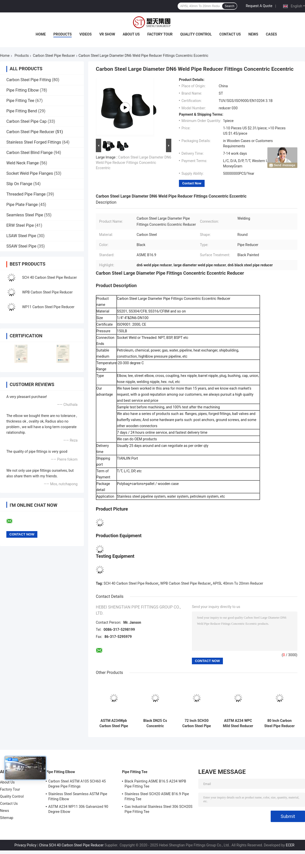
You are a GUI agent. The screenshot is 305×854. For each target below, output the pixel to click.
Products (62, 34)
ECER (290, 845)
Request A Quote (259, 6)
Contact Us (230, 34)
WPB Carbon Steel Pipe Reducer (47, 292)
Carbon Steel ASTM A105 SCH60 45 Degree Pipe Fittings (77, 783)
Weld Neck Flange (22, 163)
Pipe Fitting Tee (20, 100)
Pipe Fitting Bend (21, 111)
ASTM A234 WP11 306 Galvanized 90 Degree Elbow (78, 809)
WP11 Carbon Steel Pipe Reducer (48, 307)
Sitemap (6, 818)
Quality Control (196, 34)
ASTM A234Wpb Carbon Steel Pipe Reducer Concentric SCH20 (114, 723)
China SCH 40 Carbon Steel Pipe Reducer (71, 845)
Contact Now (191, 183)
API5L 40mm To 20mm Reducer (238, 583)
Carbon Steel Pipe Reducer (54, 56)
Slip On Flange (19, 183)
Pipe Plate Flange (22, 204)
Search (229, 6)
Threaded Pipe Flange (25, 194)
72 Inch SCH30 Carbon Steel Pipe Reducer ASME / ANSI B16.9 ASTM (196, 723)
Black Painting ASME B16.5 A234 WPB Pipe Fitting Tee (155, 783)
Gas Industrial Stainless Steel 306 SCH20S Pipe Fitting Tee (158, 809)
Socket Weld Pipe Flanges (29, 173)
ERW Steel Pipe (20, 225)
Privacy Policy (25, 845)
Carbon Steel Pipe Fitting (28, 79)
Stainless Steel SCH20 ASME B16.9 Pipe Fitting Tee (157, 796)
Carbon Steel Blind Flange (29, 152)
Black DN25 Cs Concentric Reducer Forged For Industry (155, 723)
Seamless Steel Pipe (24, 215)
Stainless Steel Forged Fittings (33, 142)
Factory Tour (160, 34)
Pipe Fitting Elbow (22, 90)
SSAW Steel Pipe (21, 246)
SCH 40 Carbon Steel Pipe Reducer (49, 277)
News (253, 34)
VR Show (107, 34)
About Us (131, 34)
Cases (271, 34)
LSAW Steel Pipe (21, 235)
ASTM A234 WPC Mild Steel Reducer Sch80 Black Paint (238, 723)
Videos (85, 34)
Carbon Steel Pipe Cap (26, 121)
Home (41, 34)
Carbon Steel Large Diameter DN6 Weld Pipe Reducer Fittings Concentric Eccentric (133, 162)
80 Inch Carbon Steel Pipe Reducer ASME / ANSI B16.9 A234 (279, 723)
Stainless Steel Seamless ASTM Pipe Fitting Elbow (77, 796)
